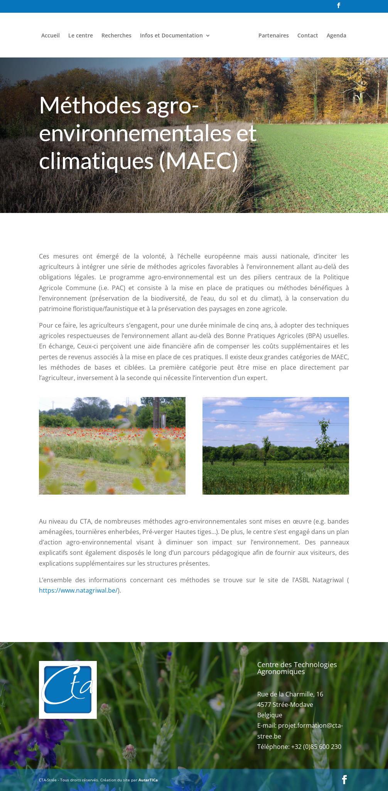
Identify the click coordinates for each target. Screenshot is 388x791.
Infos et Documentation (171, 36)
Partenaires (273, 36)
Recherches (116, 36)
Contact (307, 36)
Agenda (336, 36)
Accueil (50, 36)
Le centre (80, 36)
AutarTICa (148, 780)
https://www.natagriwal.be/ (78, 590)
